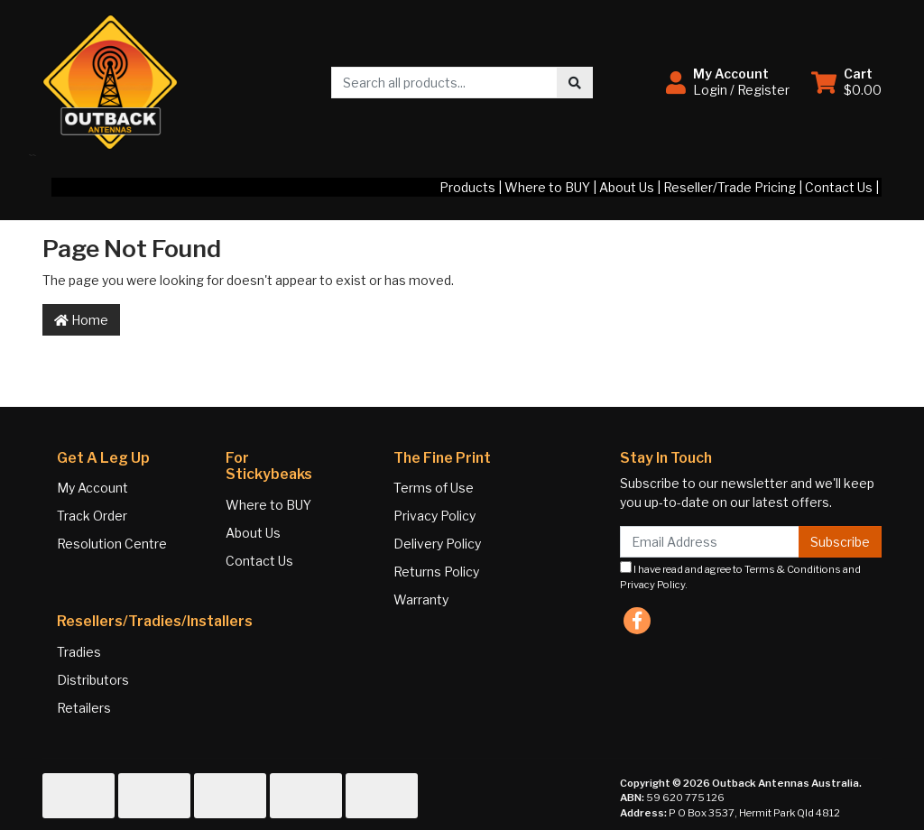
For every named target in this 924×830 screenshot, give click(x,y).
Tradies (79, 651)
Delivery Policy (437, 543)
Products (467, 187)
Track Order (92, 515)
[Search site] (575, 82)
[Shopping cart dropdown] (846, 82)
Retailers (84, 707)
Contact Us (839, 187)
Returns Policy (436, 571)
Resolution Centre (112, 543)
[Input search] (444, 82)
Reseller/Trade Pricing (729, 187)
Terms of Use (433, 487)
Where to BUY (547, 187)
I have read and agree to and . (740, 576)
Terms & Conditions (792, 569)
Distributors (93, 679)
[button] (728, 82)
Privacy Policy (434, 515)
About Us (626, 187)
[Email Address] (709, 542)
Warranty (420, 599)
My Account (92, 487)
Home (81, 319)
